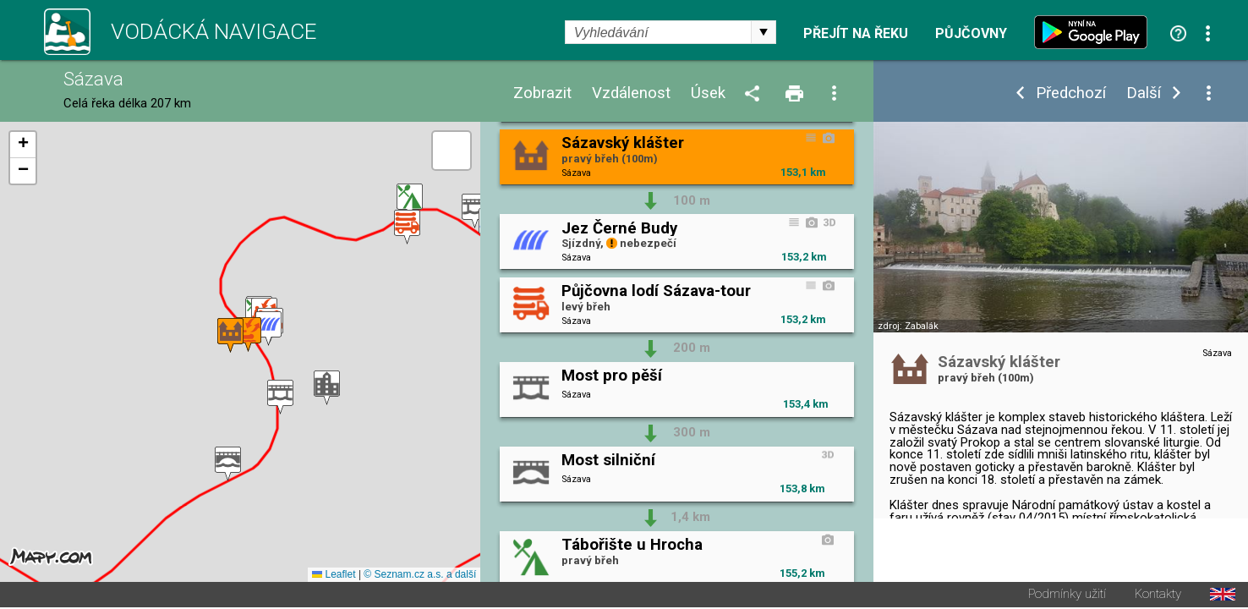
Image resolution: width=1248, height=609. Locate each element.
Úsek (708, 93)
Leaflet (333, 576)
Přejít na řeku (855, 34)
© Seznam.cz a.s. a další (420, 576)
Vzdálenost (631, 93)
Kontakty (1158, 596)
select (763, 32)
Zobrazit (542, 93)
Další (1143, 93)
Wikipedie (968, 568)
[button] (475, 212)
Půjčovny (971, 34)
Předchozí (1071, 93)
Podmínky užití (1067, 596)
